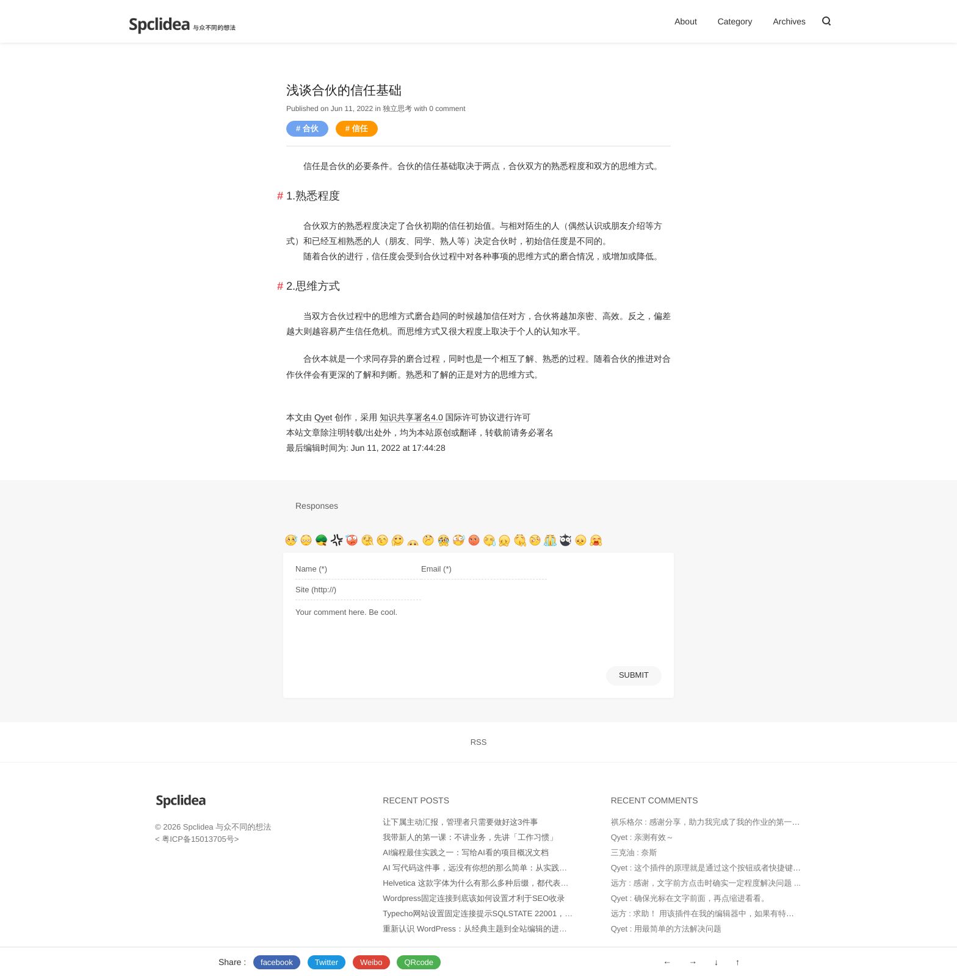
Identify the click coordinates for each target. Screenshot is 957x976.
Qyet (323, 417)
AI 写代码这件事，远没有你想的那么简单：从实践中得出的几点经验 (503, 867)
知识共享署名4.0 (411, 417)
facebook (277, 962)
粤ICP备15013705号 (197, 839)
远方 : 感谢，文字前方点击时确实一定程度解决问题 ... (706, 883)
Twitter (326, 962)
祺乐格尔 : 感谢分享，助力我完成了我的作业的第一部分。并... (721, 822)
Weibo (371, 962)
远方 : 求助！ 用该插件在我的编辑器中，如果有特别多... (710, 913)
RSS (479, 742)
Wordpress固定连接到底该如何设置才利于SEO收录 (474, 898)
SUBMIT (634, 675)
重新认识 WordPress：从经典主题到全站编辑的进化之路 (483, 928)
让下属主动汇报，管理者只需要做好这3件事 (460, 822)
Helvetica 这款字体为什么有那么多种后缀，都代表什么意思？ (491, 883)
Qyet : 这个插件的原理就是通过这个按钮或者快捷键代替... (713, 867)
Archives (789, 21)
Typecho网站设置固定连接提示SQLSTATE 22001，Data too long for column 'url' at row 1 (539, 913)
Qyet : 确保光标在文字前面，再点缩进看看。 (690, 898)
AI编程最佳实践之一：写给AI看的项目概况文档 (466, 852)
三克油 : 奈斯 (634, 852)
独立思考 (397, 108)
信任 (360, 128)
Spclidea (198, 826)
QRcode (418, 962)
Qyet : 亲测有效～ (642, 837)
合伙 (311, 128)
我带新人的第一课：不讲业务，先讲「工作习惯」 (470, 837)
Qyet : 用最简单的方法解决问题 (666, 928)
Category (735, 21)
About (685, 21)
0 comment (447, 108)
